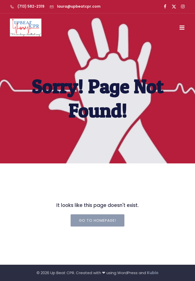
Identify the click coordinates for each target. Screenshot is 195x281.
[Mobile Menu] (182, 28)
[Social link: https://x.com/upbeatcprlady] (171, 7)
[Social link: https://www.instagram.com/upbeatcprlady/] (180, 7)
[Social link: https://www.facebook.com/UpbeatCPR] (162, 7)
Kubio (152, 272)
